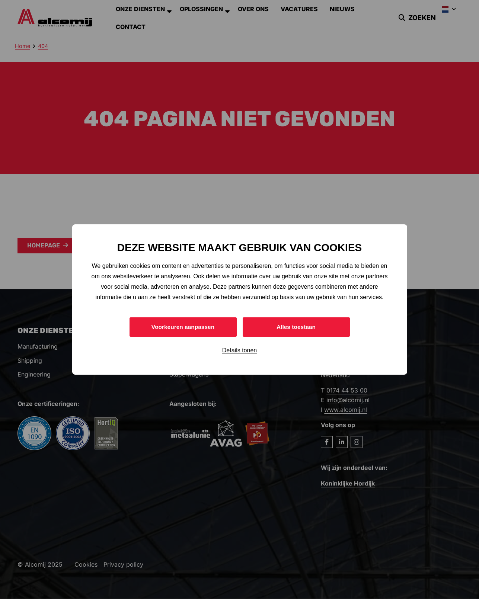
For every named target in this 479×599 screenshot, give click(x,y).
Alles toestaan (296, 327)
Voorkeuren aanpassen (182, 327)
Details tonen (239, 350)
